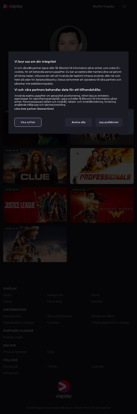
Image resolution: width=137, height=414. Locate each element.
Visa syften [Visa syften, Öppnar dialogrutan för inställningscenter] (28, 122)
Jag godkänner (109, 122)
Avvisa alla (78, 122)
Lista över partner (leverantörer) (34, 108)
